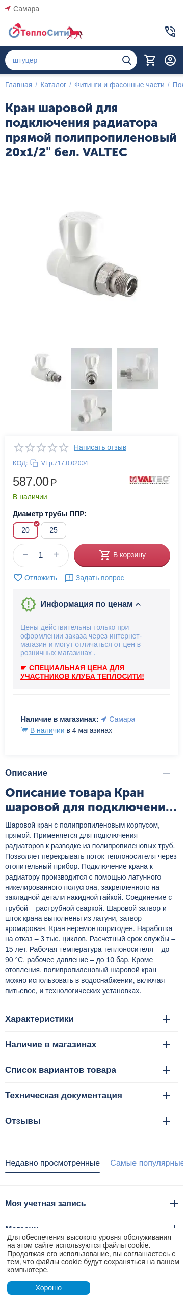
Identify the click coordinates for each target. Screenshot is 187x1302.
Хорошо (48, 1288)
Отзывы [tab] (87, 1121)
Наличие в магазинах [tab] (87, 1044)
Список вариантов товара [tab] (87, 1070)
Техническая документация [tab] (87, 1095)
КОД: (20, 463)
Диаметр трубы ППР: (50, 514)
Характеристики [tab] (87, 1019)
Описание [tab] (87, 773)
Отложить (35, 578)
